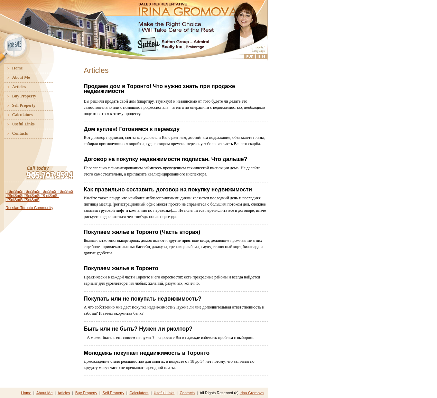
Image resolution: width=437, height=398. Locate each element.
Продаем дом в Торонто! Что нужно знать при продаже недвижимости (159, 88)
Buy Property (19, 96)
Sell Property (18, 105)
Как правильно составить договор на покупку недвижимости (168, 189)
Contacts (15, 133)
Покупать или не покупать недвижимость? (142, 299)
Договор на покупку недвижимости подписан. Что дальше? (165, 159)
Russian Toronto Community (29, 208)
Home (12, 68)
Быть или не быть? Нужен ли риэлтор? (138, 329)
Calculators (17, 114)
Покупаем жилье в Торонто (121, 268)
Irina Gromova (252, 393)
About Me (16, 77)
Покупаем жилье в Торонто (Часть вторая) (142, 232)
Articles (14, 86)
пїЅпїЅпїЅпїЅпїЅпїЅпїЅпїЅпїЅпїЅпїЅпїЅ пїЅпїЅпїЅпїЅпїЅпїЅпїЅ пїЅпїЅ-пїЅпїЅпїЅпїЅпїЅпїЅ (39, 195)
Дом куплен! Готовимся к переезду (131, 129)
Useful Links (18, 124)
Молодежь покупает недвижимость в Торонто (147, 353)
